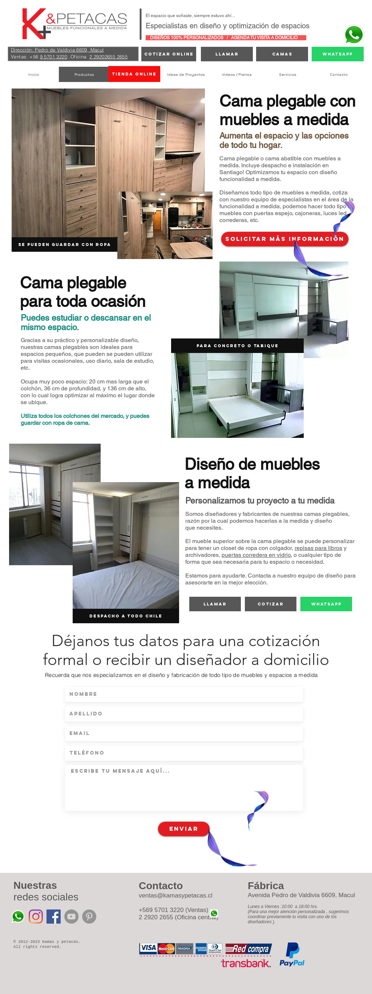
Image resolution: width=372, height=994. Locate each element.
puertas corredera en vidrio (256, 554)
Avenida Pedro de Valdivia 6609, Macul (301, 895)
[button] (237, 345)
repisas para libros (318, 548)
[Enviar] (184, 829)
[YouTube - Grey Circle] (71, 916)
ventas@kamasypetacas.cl (175, 895)
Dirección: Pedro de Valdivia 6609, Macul (57, 50)
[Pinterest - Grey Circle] (89, 916)
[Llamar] (227, 54)
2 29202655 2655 (108, 56)
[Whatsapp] (338, 54)
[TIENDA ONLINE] (134, 74)
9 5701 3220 (53, 56)
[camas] (282, 54)
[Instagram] (36, 916)
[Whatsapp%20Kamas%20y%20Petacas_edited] (18, 916)
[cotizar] (270, 604)
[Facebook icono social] (53, 916)
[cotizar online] (168, 54)
